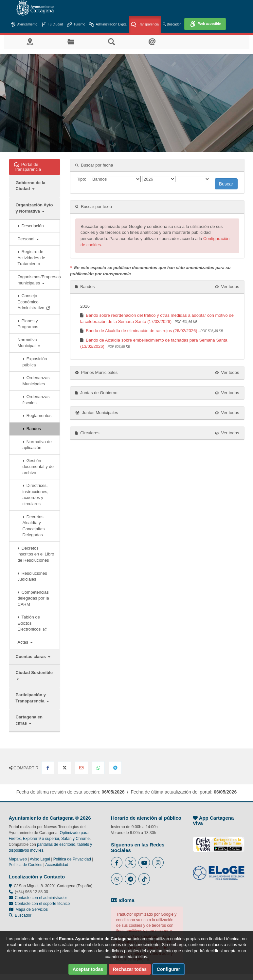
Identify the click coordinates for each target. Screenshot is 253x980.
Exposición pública (35, 361)
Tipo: (81, 179)
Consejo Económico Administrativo (34, 301)
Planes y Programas (28, 323)
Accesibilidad (56, 864)
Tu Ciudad (52, 24)
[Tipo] (116, 179)
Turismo (76, 24)
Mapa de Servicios (28, 909)
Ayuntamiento (24, 24)
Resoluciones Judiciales (32, 576)
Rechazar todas (130, 969)
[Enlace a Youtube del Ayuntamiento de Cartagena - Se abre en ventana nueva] (144, 862)
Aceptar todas (88, 969)
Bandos (32, 428)
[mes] (193, 179)
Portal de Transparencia (34, 167)
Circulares (87, 432)
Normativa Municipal (29, 342)
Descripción (31, 225)
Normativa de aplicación (37, 444)
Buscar (226, 183)
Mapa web (18, 859)
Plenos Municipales (96, 372)
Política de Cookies (26, 864)
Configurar (168, 969)
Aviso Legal (40, 859)
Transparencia (145, 24)
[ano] (158, 179)
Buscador (172, 24)
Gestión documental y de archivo (38, 466)
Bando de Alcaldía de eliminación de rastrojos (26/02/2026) (154, 330)
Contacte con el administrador (41, 897)
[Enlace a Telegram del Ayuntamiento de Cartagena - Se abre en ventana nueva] (130, 879)
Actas (25, 642)
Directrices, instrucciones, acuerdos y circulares (35, 494)
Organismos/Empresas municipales (39, 279)
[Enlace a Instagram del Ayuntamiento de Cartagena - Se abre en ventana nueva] (158, 862)
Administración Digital (108, 24)
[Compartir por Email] (81, 767)
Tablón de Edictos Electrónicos (32, 623)
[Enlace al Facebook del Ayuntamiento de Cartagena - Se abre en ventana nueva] (116, 862)
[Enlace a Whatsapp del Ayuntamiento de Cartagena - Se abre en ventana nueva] (116, 879)
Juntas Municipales (96, 412)
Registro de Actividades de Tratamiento (31, 257)
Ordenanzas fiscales (36, 399)
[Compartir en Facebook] (47, 767)
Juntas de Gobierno (96, 392)
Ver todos (227, 286)
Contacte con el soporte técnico (42, 903)
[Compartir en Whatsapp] (98, 767)
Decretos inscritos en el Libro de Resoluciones (36, 554)
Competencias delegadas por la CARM (33, 598)
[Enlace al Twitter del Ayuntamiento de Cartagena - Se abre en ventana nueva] (130, 862)
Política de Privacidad (72, 859)
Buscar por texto (93, 206)
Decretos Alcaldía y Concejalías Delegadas (34, 526)
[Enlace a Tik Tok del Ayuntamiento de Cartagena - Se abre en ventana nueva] (144, 879)
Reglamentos (37, 415)
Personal (28, 238)
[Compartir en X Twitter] (64, 767)
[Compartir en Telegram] (115, 767)
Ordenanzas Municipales (36, 380)
